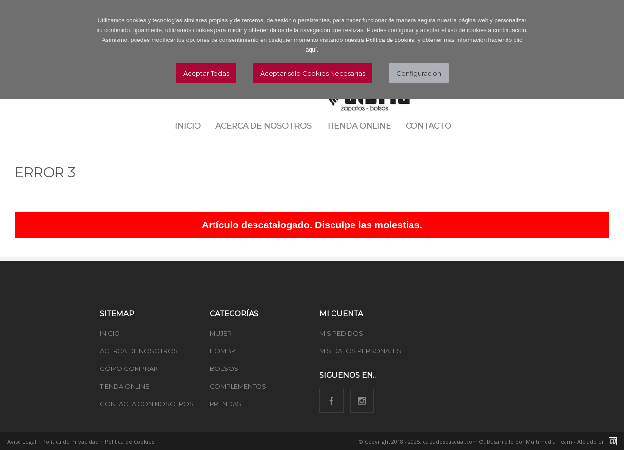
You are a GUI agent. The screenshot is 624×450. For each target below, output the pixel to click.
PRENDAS (225, 404)
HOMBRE (224, 351)
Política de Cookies (129, 441)
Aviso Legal (21, 441)
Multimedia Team (549, 441)
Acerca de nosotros (263, 126)
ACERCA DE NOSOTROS (139, 351)
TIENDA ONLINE (124, 386)
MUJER (221, 333)
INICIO (110, 333)
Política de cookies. (391, 40)
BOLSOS (224, 368)
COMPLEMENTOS (238, 386)
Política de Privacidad (70, 441)
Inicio (188, 126)
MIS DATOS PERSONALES (360, 351)
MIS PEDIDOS (341, 333)
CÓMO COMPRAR (129, 368)
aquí (311, 49)
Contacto (428, 126)
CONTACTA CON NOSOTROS (147, 404)
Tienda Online (358, 126)
